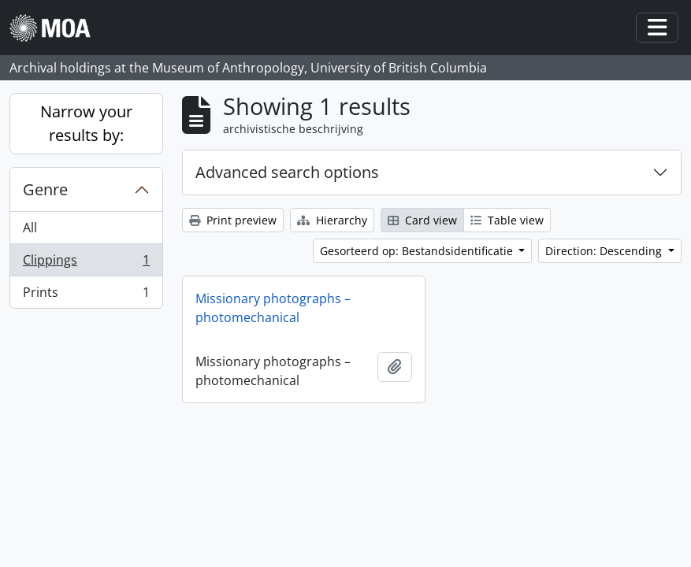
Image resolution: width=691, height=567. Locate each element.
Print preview (233, 220)
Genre (45, 189)
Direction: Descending (605, 250)
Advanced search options (287, 172)
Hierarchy (332, 220)
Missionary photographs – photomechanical (273, 308)
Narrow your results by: (86, 123)
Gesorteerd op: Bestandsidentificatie (418, 250)
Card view (422, 220)
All (30, 227)
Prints (86, 295)
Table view (507, 220)
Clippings (86, 263)
